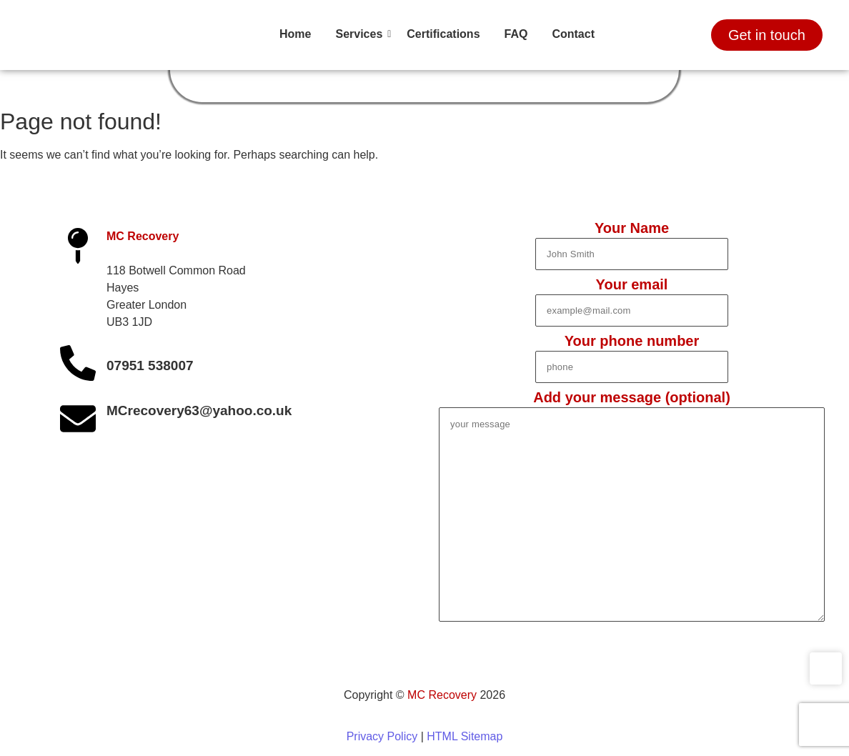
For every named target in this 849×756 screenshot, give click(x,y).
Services (361, 34)
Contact (573, 34)
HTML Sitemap (464, 736)
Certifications (443, 34)
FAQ (516, 34)
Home (295, 34)
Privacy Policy (382, 736)
